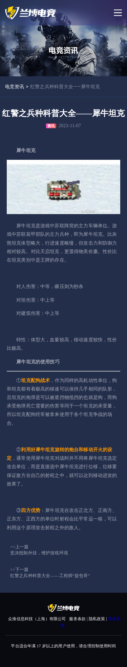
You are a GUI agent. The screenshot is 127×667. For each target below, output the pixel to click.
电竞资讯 (14, 86)
